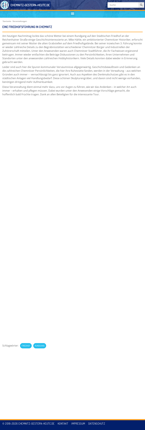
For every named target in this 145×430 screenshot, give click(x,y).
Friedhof (26, 108)
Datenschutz (96, 423)
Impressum (78, 423)
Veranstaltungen (20, 21)
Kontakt (63, 423)
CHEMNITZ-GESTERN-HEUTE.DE (30, 5)
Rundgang (40, 108)
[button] (72, 13)
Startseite (7, 21)
